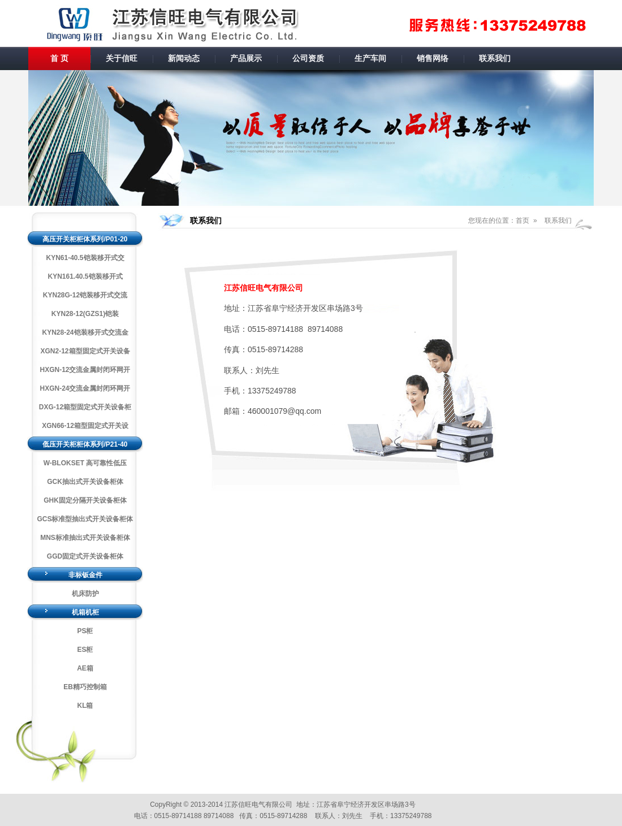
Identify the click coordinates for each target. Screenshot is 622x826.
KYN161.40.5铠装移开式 (84, 276)
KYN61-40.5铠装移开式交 (85, 258)
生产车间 (370, 58)
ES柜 (85, 650)
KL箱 (85, 706)
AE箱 (85, 668)
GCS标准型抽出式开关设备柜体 (85, 519)
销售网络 (432, 58)
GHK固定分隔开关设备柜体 (85, 500)
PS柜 (85, 631)
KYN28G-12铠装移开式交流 (85, 295)
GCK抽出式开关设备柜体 (85, 482)
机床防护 (85, 594)
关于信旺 (121, 58)
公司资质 (308, 58)
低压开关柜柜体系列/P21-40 (84, 444)
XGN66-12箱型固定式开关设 (85, 426)
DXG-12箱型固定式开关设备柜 (85, 407)
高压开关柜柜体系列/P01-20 (84, 239)
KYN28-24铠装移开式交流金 (85, 332)
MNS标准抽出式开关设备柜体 (85, 538)
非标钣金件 (85, 575)
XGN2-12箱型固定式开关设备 (84, 351)
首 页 (59, 58)
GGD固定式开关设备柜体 (85, 556)
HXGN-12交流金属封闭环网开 (85, 370)
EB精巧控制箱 (85, 687)
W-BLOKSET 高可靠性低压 (85, 463)
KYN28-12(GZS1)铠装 (85, 314)
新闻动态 (184, 58)
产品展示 (246, 58)
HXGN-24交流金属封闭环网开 (85, 388)
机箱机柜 (85, 612)
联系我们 (495, 58)
